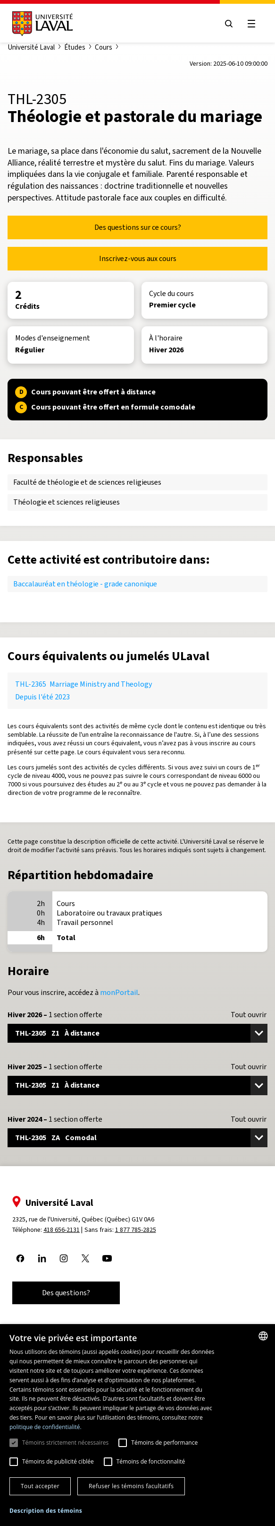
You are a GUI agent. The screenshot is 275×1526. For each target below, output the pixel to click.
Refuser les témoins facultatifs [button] (131, 1486)
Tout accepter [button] (40, 1486)
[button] (45, 1511)
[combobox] (263, 1336)
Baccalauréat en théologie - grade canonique (85, 584)
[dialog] (137, 1425)
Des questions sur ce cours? (137, 227)
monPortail (119, 992)
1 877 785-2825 (135, 1229)
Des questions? (66, 1293)
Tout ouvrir (249, 1015)
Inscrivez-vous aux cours (137, 258)
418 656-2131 (61, 1229)
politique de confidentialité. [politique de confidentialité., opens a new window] (45, 1427)
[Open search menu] (228, 23)
